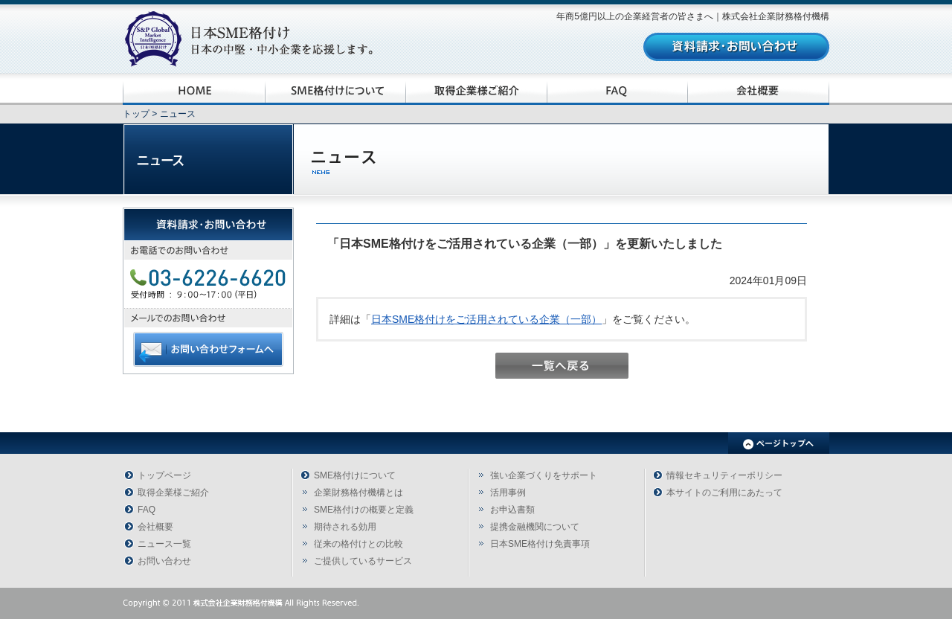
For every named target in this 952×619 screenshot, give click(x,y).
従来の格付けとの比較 (358, 544)
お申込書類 (512, 509)
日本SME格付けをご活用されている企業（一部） (486, 319)
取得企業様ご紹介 (173, 492)
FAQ (146, 509)
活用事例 (508, 492)
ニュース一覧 (164, 544)
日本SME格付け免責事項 (540, 544)
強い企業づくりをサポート (543, 475)
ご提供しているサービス (363, 561)
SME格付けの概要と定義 (364, 509)
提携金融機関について (534, 527)
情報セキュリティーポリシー (724, 475)
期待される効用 (345, 527)
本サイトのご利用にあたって (724, 492)
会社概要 (155, 527)
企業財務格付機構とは (358, 492)
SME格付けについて (355, 475)
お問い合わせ (164, 561)
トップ (136, 114)
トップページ (164, 475)
